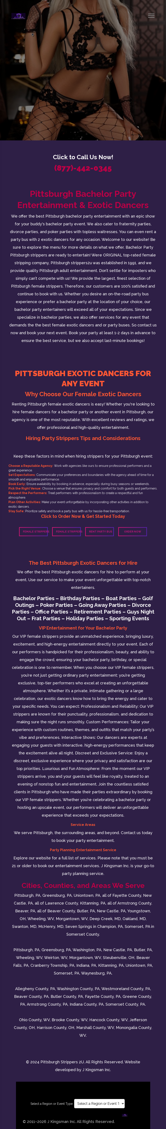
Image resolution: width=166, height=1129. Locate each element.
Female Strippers (35, 531)
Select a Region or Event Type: (51, 1103)
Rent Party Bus (100, 531)
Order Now (132, 531)
